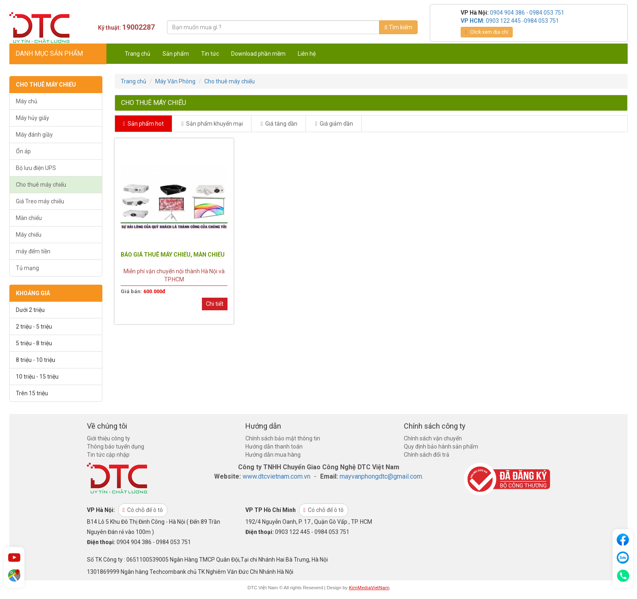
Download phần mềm (258, 53)
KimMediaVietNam (369, 587)
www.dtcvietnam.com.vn (276, 476)
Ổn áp (23, 151)
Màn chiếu (29, 218)
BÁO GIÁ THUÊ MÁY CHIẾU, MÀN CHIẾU (173, 254)
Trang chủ (137, 53)
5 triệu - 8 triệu (34, 343)
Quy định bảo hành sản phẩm (441, 446)
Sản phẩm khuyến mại (212, 123)
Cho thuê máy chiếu (41, 184)
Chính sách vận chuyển (433, 438)
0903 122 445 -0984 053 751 (522, 20)
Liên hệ (307, 53)
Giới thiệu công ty (108, 438)
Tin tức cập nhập (108, 454)
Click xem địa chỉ (486, 32)
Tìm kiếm (398, 27)
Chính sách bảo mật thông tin (282, 438)
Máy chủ (26, 101)
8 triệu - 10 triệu (35, 360)
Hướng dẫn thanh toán (274, 446)
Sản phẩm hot (143, 123)
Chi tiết (214, 304)
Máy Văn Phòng (175, 81)
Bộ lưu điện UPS (36, 168)
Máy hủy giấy (32, 118)
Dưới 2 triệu (30, 310)
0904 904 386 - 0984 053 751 (527, 12)
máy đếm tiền (33, 251)
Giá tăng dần (279, 123)
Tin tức (210, 53)
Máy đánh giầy (34, 134)
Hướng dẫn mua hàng (273, 454)
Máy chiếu (28, 234)
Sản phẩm (175, 53)
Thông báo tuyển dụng (115, 446)
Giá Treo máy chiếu (40, 201)
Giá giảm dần (334, 123)
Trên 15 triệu (32, 393)
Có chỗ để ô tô (143, 510)
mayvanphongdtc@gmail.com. (381, 476)
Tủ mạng (27, 268)
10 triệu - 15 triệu (37, 376)
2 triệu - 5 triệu (34, 326)
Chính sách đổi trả (426, 454)
